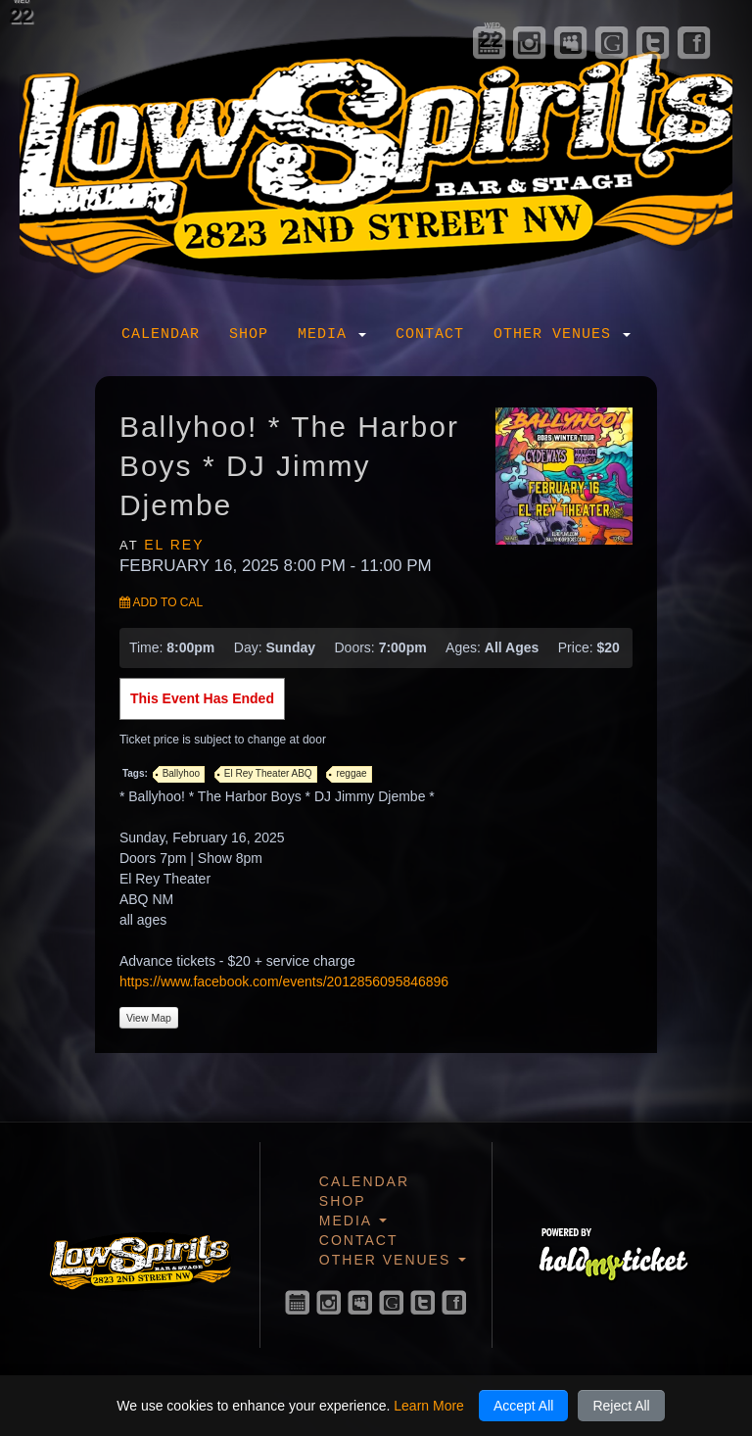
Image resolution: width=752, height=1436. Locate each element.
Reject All (620, 1405)
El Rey (174, 544)
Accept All (523, 1405)
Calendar (160, 334)
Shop (248, 334)
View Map (148, 1018)
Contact (430, 334)
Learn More (429, 1405)
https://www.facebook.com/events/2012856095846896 (283, 981)
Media (332, 334)
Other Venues (562, 334)
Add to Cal (161, 602)
